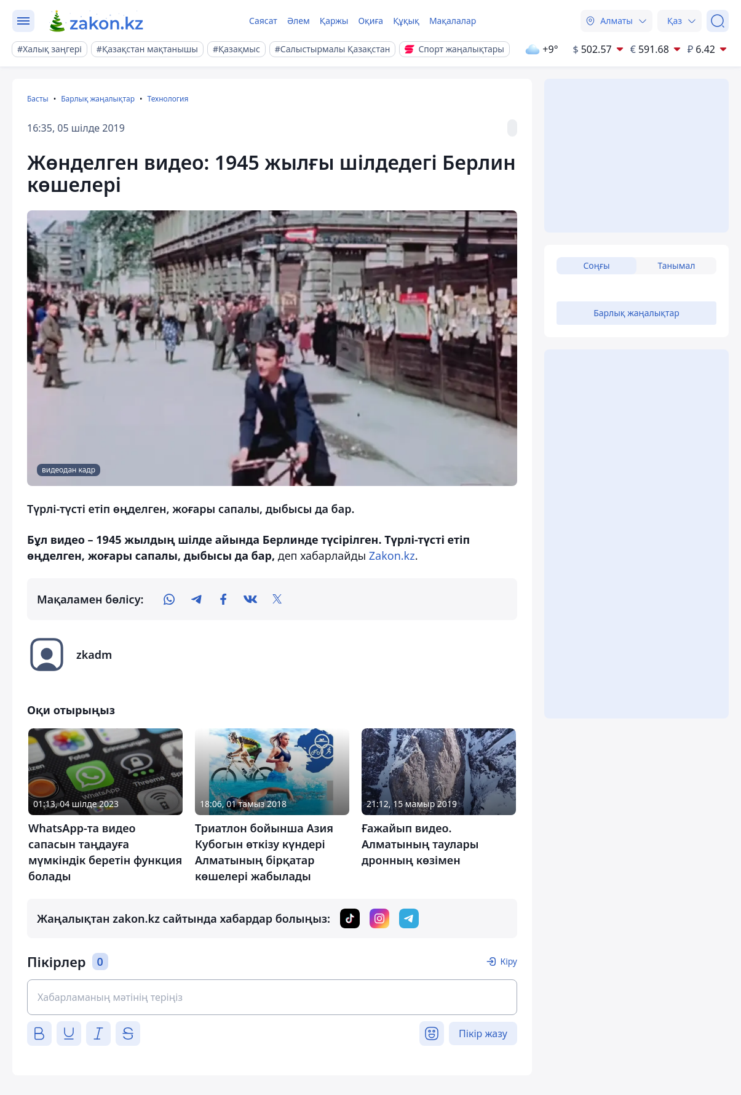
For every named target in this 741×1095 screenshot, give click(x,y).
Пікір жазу (483, 1033)
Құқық (406, 20)
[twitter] (277, 599)
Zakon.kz (392, 555)
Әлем (298, 20)
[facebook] (223, 599)
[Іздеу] (718, 21)
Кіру (508, 961)
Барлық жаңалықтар (98, 99)
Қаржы (334, 20)
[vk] (250, 599)
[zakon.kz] (97, 21)
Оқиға (370, 20)
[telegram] (196, 599)
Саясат (263, 20)
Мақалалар (452, 20)
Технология (167, 99)
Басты (38, 99)
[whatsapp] (169, 599)
